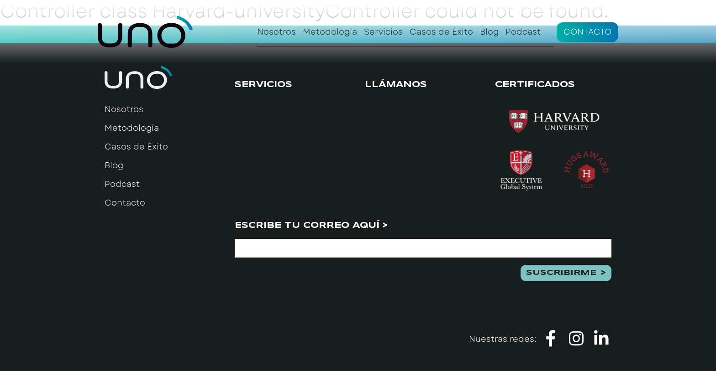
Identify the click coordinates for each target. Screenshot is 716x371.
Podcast (523, 32)
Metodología (330, 32)
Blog (489, 32)
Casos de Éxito (441, 32)
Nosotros (276, 32)
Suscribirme (561, 272)
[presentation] (304, 282)
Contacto (587, 32)
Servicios (383, 32)
